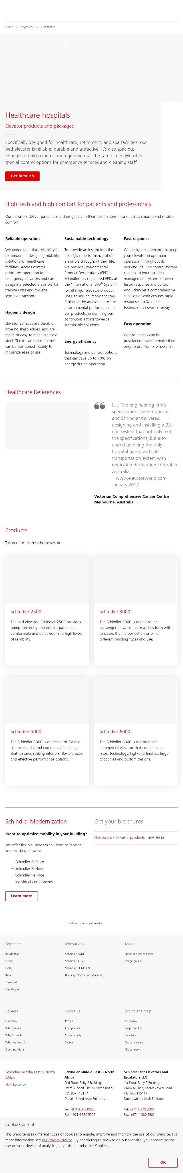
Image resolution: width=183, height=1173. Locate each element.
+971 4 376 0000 (82, 1109)
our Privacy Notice (57, 1140)
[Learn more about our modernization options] (21, 896)
